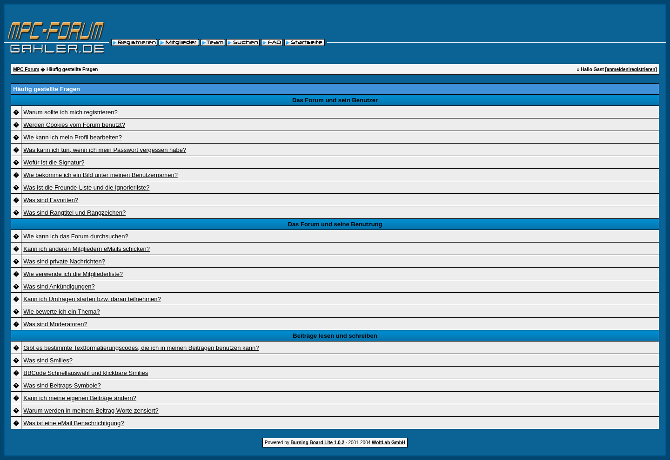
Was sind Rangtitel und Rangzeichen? (74, 212)
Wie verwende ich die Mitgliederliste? (73, 273)
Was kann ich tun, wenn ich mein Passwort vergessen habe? (104, 149)
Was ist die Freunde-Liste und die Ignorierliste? (86, 187)
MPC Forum (26, 69)
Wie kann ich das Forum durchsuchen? (75, 236)
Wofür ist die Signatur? (53, 162)
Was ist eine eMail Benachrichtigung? (73, 423)
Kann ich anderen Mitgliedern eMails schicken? (86, 248)
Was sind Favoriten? (50, 200)
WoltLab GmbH (388, 442)
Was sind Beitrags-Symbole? (61, 385)
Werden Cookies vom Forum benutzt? (74, 124)
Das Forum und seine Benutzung (335, 224)
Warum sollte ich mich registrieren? (70, 112)
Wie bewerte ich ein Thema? (61, 311)
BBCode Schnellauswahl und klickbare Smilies (85, 372)
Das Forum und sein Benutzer (335, 100)
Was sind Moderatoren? (55, 324)
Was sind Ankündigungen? (58, 286)
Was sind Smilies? (48, 360)
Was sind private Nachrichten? (64, 261)
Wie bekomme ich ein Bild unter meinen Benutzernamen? (100, 174)
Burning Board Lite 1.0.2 (318, 442)
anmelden (618, 69)
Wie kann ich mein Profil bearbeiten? (72, 137)
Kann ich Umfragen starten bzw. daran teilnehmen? (92, 299)
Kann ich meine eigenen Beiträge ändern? (79, 397)
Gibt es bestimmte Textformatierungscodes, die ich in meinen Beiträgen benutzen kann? (141, 347)
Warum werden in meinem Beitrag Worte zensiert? (90, 410)
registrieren (642, 69)
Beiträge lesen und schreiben (335, 335)
